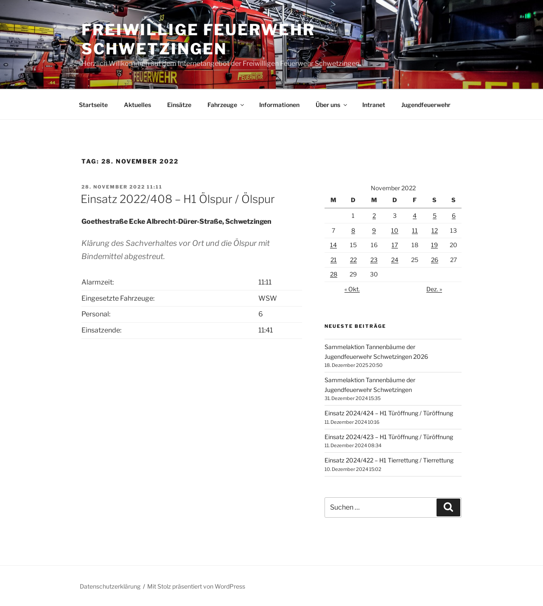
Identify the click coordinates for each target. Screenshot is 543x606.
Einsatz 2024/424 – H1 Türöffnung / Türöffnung (389, 413)
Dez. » (434, 289)
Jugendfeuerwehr (426, 104)
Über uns (332, 104)
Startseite (93, 104)
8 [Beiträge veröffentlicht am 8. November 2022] (353, 230)
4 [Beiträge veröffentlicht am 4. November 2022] (415, 215)
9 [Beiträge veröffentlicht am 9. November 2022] (374, 230)
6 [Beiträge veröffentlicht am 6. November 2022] (454, 215)
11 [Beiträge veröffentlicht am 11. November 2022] (415, 230)
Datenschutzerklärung (110, 586)
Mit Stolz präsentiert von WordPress (196, 586)
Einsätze (179, 104)
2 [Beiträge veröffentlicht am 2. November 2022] (374, 215)
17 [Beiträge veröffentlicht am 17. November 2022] (395, 244)
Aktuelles (137, 104)
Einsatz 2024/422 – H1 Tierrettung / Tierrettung (389, 460)
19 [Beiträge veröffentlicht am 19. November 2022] (434, 244)
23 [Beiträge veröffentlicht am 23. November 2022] (374, 259)
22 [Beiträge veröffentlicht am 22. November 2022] (353, 259)
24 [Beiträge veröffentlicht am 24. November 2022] (394, 259)
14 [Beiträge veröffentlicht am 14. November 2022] (333, 244)
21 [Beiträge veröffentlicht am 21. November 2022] (333, 259)
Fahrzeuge (226, 104)
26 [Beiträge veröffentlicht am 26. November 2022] (434, 259)
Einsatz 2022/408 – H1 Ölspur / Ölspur (178, 199)
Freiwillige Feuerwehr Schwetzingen (198, 39)
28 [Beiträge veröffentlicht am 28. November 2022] (333, 274)
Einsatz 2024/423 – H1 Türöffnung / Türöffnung (389, 436)
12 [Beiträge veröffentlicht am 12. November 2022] (434, 230)
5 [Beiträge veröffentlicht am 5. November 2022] (435, 215)
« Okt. (352, 289)
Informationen (279, 104)
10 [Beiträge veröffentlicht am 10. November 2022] (394, 230)
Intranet (373, 104)
